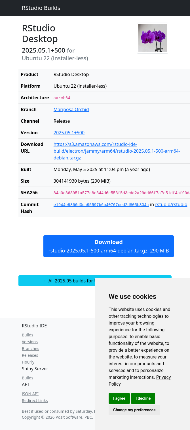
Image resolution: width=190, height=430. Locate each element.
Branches (30, 348)
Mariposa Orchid (71, 109)
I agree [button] (119, 398)
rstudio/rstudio (171, 204)
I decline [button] (143, 398)
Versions (30, 341)
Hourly (28, 362)
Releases (30, 355)
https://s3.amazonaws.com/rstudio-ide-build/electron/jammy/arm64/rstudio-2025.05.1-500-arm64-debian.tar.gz (117, 151)
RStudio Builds (41, 8)
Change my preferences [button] (134, 410)
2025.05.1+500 (69, 132)
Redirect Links (35, 400)
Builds (27, 335)
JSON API (30, 393)
